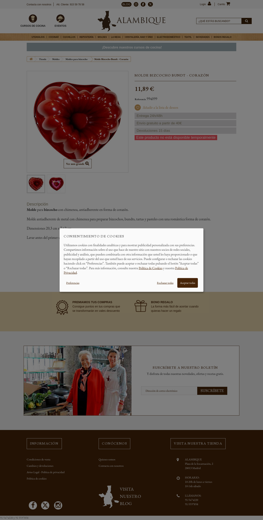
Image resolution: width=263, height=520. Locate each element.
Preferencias (72, 282)
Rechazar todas (165, 282)
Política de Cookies (151, 268)
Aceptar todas (187, 282)
